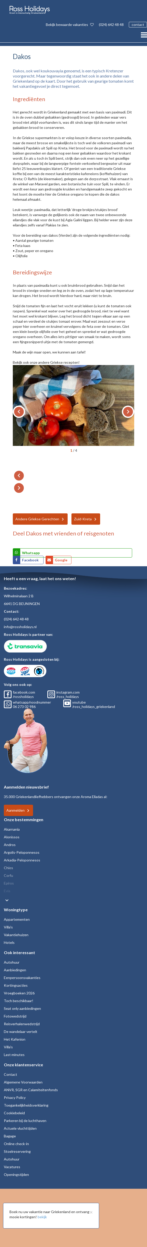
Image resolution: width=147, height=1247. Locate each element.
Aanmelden (15, 810)
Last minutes (14, 1054)
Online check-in (16, 1144)
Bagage (10, 1136)
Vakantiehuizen (16, 935)
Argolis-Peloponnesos (21, 852)
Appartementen (17, 919)
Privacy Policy (15, 1097)
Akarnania (12, 829)
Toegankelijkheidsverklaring (26, 1105)
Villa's (8, 927)
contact (138, 24)
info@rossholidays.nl (20, 627)
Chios (8, 868)
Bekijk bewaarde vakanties (70, 24)
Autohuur (11, 962)
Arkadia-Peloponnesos (22, 860)
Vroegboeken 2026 (19, 993)
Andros (10, 844)
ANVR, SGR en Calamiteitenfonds (31, 1090)
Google (61, 560)
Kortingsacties (16, 985)
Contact (10, 1074)
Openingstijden (16, 1174)
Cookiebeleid (14, 1113)
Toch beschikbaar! (18, 1001)
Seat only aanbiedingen (22, 1008)
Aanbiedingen (15, 970)
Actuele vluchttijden (20, 1128)
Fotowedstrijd (15, 1016)
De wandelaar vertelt (20, 1031)
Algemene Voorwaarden (23, 1082)
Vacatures (12, 1167)
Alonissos (11, 837)
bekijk (42, 1217)
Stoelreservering (17, 1151)
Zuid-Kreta (83, 519)
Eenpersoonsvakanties (22, 977)
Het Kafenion (14, 1039)
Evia (7, 891)
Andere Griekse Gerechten (37, 519)
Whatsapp (31, 553)
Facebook (30, 560)
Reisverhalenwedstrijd (22, 1024)
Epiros (9, 883)
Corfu (8, 875)
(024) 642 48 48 (111, 24)
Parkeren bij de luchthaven (25, 1120)
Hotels (9, 942)
